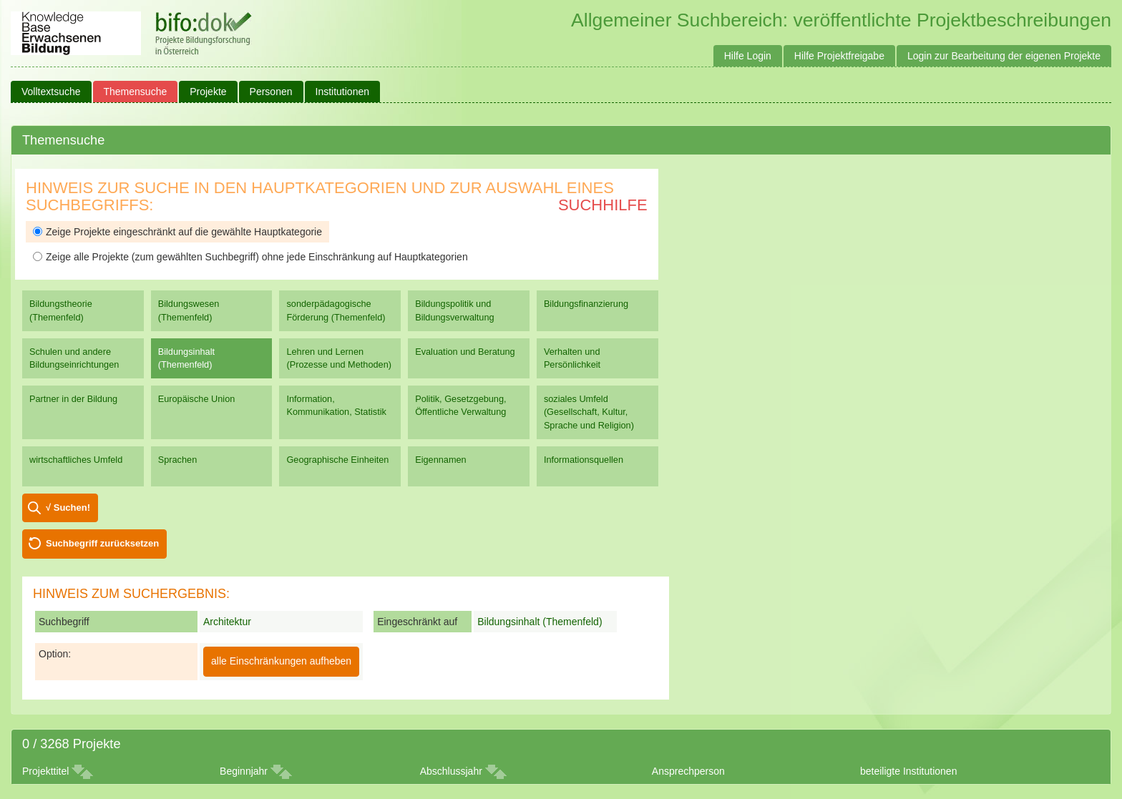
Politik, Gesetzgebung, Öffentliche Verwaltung (460, 405)
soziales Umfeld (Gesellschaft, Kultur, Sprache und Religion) (589, 411)
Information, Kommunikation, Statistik (336, 405)
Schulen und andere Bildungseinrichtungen (74, 358)
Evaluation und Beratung (464, 351)
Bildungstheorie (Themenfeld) (60, 310)
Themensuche (135, 91)
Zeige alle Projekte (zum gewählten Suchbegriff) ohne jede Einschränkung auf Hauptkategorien (250, 257)
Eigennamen (441, 459)
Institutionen (343, 91)
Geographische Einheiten (337, 459)
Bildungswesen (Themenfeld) (189, 310)
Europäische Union (196, 398)
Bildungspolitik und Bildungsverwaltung (454, 310)
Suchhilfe (603, 205)
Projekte (208, 91)
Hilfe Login (747, 56)
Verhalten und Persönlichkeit (572, 358)
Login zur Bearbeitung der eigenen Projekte (1004, 56)
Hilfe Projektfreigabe (839, 56)
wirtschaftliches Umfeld (75, 459)
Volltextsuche (51, 91)
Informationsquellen (583, 459)
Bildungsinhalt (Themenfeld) (186, 358)
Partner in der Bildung (73, 398)
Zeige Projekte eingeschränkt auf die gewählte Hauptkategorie (177, 231)
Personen (271, 91)
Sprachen (177, 459)
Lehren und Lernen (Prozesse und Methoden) (338, 358)
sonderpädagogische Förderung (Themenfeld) (335, 310)
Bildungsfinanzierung (586, 303)
